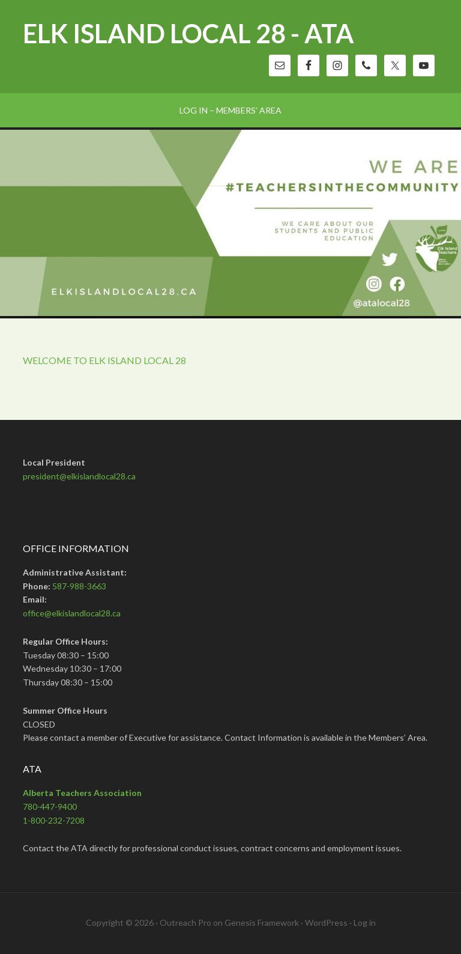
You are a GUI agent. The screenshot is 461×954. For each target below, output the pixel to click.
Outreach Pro (185, 922)
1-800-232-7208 (54, 820)
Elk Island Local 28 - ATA (188, 33)
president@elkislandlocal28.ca (79, 476)
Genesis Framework (261, 922)
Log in (365, 922)
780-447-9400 (50, 806)
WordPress (326, 922)
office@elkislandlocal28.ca (72, 613)
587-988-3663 (79, 586)
